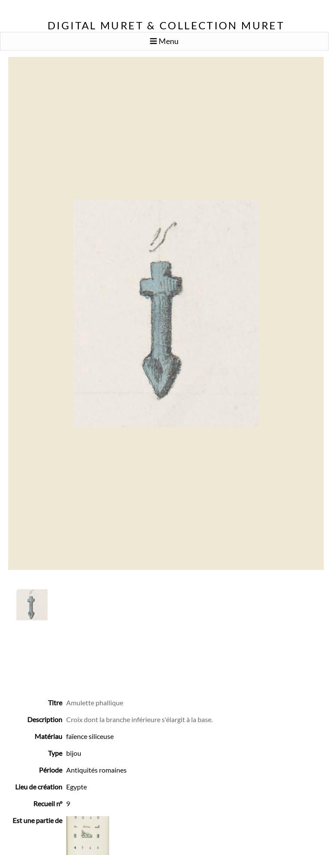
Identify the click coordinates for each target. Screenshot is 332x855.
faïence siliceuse (90, 736)
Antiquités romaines (96, 770)
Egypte (76, 787)
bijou (73, 753)
